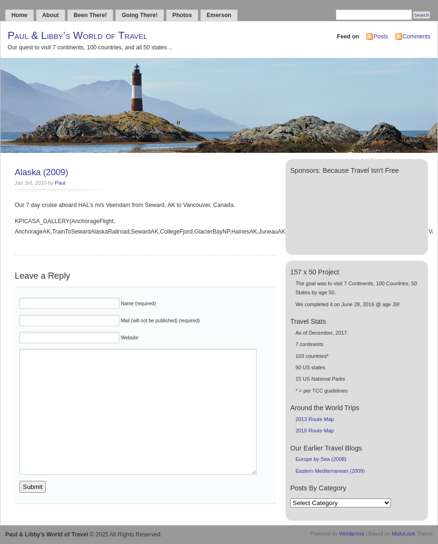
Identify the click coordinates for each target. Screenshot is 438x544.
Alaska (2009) (41, 172)
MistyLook (403, 533)
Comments (416, 36)
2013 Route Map (314, 419)
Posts (380, 36)
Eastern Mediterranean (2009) (330, 471)
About (50, 15)
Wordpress (351, 533)
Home (19, 15)
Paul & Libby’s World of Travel (77, 35)
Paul (60, 183)
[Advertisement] (326, 212)
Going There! (140, 15)
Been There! (90, 15)
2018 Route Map (314, 430)
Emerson (219, 15)
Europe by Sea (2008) (320, 459)
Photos (182, 15)
